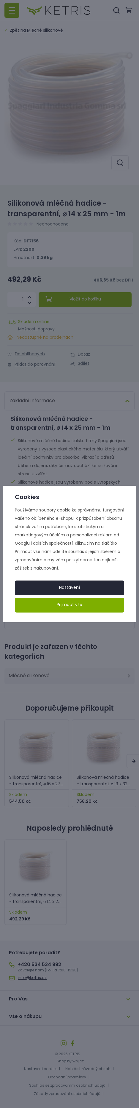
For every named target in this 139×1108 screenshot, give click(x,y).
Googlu (22, 543)
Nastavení (69, 588)
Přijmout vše (69, 605)
